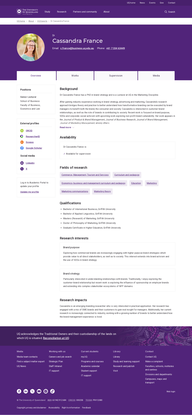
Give (162, 3)
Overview (36, 75)
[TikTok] (52, 391)
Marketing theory (102, 191)
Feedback (86, 408)
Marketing (152, 183)
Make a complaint (154, 361)
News (142, 3)
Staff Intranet (55, 366)
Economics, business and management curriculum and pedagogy (93, 183)
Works (75, 75)
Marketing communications (75, 191)
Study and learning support (126, 361)
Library (116, 356)
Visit (115, 370)
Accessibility (54, 408)
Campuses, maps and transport (156, 381)
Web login (171, 391)
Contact (171, 3)
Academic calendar (90, 366)
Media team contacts (27, 356)
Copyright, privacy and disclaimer (31, 408)
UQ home (131, 3)
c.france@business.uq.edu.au (77, 48)
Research (61, 11)
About (106, 11)
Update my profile (29, 192)
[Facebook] (19, 391)
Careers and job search (60, 356)
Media (156, 75)
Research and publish (123, 366)
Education (136, 183)
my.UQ (84, 356)
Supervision (115, 75)
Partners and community (85, 11)
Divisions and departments (158, 374)
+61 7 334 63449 (115, 48)
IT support (54, 370)
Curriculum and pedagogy (126, 175)
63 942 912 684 (59, 400)
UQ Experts (42, 21)
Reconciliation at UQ (56, 338)
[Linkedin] (25, 391)
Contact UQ (150, 356)
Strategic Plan (56, 361)
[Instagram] (46, 391)
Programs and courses (92, 361)
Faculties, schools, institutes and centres (159, 368)
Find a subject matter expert (30, 361)
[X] (32, 391)
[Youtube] (39, 391)
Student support (89, 370)
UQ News (21, 366)
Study (47, 11)
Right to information (71, 408)
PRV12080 (97, 400)
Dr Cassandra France (60, 21)
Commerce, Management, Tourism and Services (85, 175)
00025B (79, 400)
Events (152, 3)
